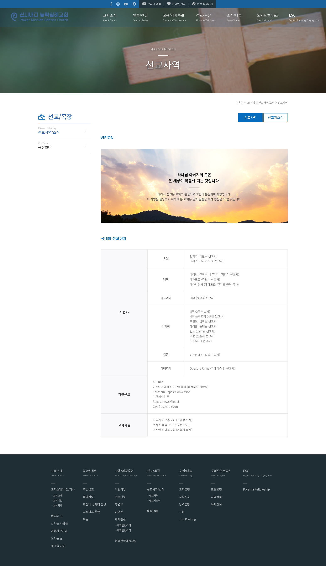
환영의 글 (57, 516)
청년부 (119, 504)
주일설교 (88, 489)
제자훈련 (120, 519)
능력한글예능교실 (126, 541)
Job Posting (187, 519)
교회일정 (184, 489)
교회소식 (184, 497)
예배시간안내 (59, 531)
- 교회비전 (57, 500)
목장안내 (152, 511)
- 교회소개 (57, 495)
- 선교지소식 (154, 500)
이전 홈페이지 (202, 4)
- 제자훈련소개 (123, 525)
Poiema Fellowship (256, 489)
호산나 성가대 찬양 (94, 504)
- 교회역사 (57, 505)
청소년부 (120, 497)
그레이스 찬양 (91, 512)
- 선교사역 (153, 495)
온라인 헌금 (176, 4)
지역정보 (216, 497)
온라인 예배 (151, 4)
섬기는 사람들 (59, 523)
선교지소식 (275, 117)
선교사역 (283, 103)
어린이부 (120, 489)
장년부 (119, 512)
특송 (85, 519)
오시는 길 (57, 538)
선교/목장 (249, 103)
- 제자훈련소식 (123, 530)
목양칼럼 (88, 497)
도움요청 (216, 489)
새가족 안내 (58, 546)
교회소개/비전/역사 (63, 489)
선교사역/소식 (266, 103)
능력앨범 (184, 504)
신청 (181, 512)
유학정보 (216, 504)
